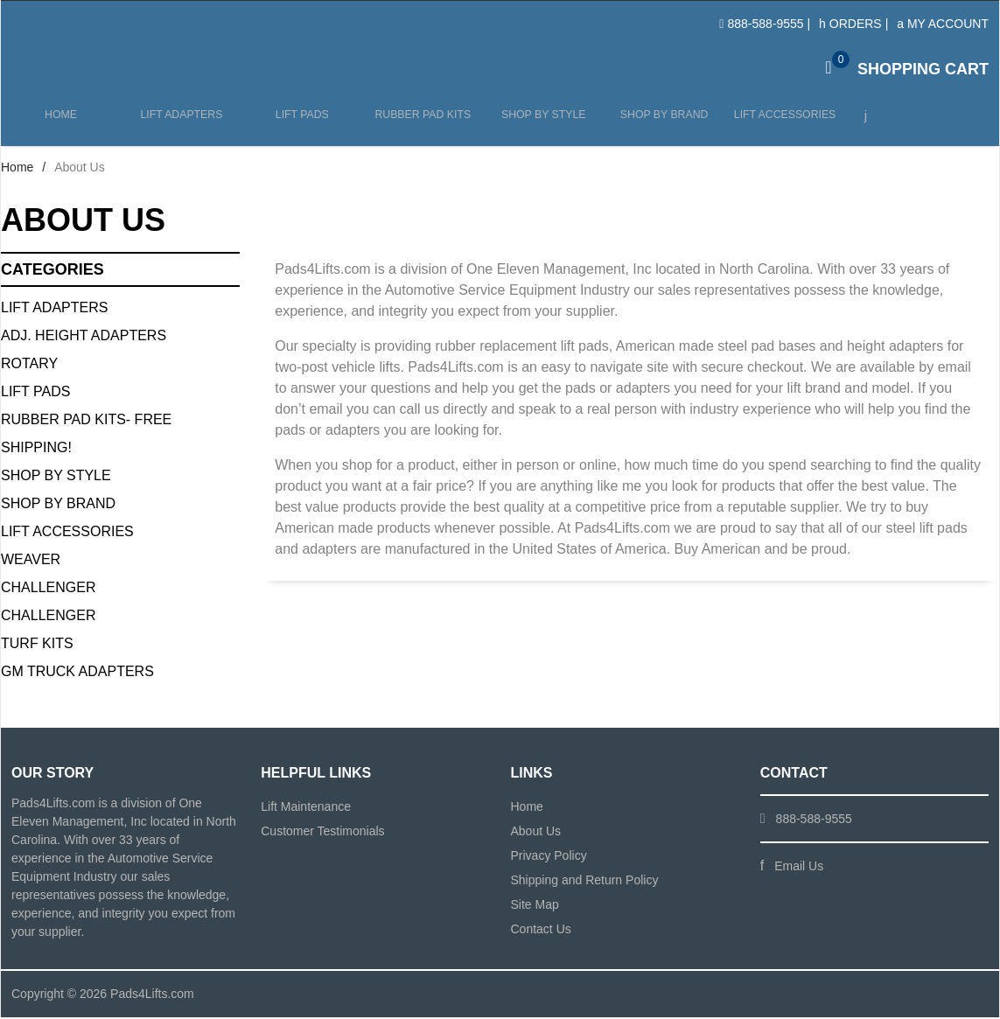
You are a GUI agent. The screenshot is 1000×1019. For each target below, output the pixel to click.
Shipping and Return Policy (585, 882)
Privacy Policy (549, 857)
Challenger (48, 589)
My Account (943, 24)
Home (60, 123)
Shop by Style (540, 123)
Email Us (798, 868)
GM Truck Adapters (77, 673)
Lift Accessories (779, 123)
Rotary (29, 365)
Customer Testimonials (322, 833)
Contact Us (541, 931)
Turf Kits (37, 645)
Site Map (535, 906)
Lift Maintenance (306, 808)
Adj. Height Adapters (83, 337)
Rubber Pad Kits (420, 123)
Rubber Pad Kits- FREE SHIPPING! (86, 435)
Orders (850, 24)
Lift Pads (300, 123)
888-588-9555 (765, 24)
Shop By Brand (58, 505)
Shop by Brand (659, 123)
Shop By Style (56, 477)
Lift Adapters (180, 123)
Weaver (30, 561)
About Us (536, 833)
